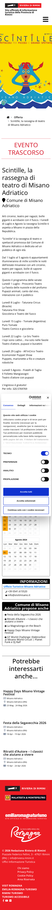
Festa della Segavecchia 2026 (23, 614)
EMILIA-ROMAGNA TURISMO (19, 889)
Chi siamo (23, 868)
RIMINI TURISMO (12, 893)
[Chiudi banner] (48, 398)
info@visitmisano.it (19, 595)
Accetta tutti (26, 492)
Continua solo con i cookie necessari (26, 510)
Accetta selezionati (26, 501)
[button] (45, 19)
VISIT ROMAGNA (12, 885)
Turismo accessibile (15, 896)
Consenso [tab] (8, 405)
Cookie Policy (25, 875)
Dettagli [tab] (21, 405)
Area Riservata (26, 879)
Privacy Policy (25, 871)
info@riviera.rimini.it (22, 858)
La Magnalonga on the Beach (23, 625)
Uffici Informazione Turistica (18, 861)
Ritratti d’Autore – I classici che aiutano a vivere (24, 620)
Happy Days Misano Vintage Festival (22, 631)
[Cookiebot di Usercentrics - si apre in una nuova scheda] (30, 397)
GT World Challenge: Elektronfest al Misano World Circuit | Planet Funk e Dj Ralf (25, 639)
